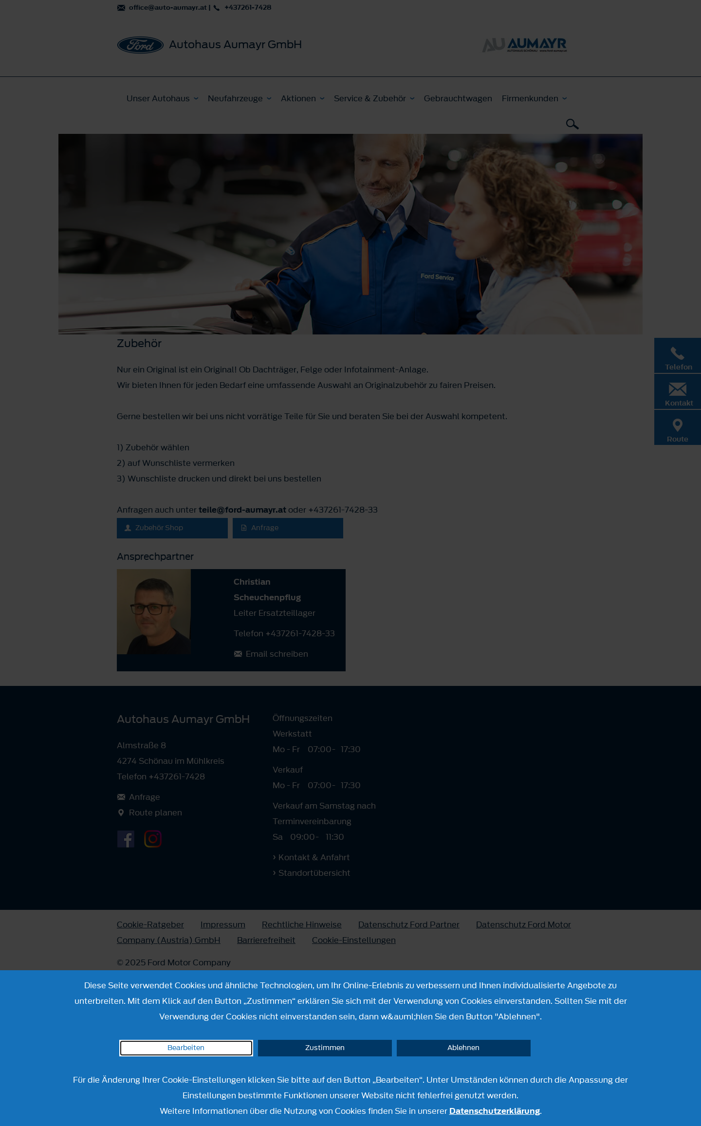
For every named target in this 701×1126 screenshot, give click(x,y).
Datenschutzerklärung (494, 1111)
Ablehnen (463, 1048)
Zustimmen (325, 1048)
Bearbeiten (185, 1048)
